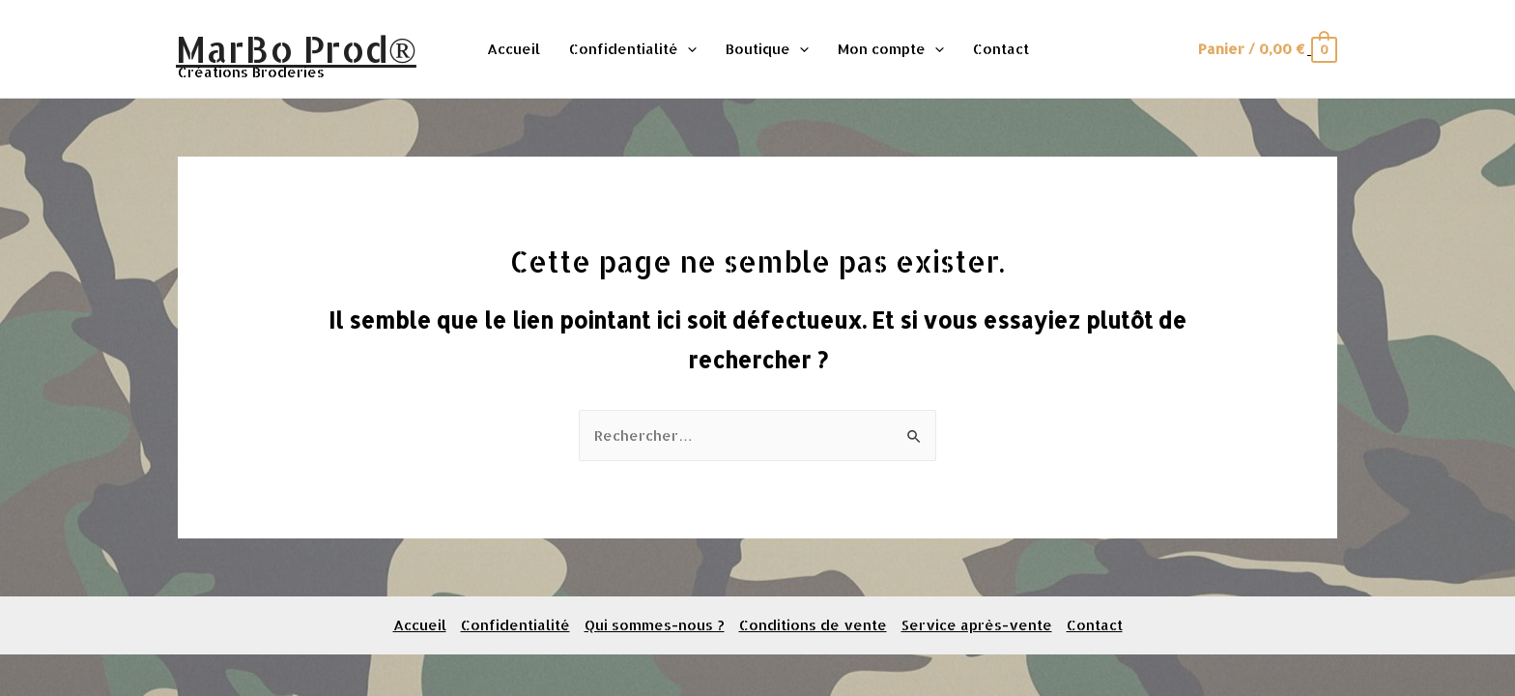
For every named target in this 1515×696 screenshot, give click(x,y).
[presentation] (687, 49)
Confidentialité (633, 49)
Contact (1001, 49)
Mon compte (891, 49)
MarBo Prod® (296, 48)
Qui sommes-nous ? (655, 625)
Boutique (767, 49)
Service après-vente (976, 625)
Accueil (513, 49)
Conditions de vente (813, 625)
